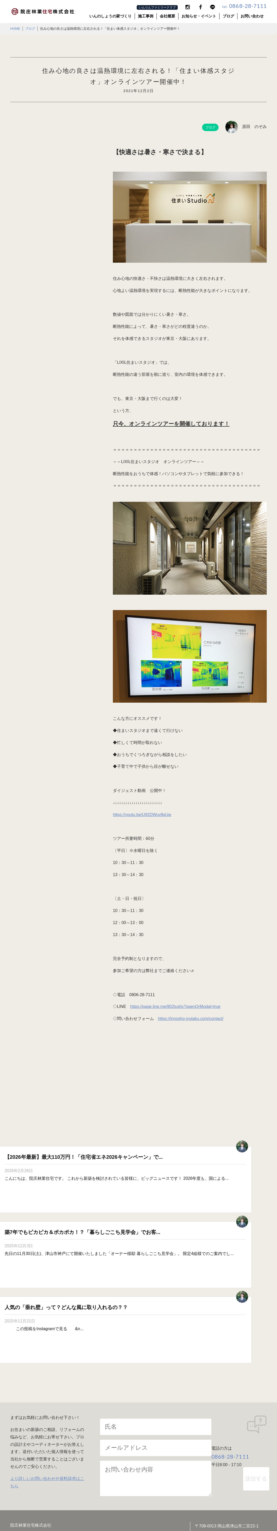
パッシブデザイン (162, 1425)
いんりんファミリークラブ (157, 7)
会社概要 (167, 16)
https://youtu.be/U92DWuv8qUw (142, 814)
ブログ (228, 16)
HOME (15, 29)
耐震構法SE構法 (229, 1425)
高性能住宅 (89, 1443)
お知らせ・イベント (199, 16)
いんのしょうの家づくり (110, 16)
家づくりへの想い (95, 1425)
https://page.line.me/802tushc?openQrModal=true (175, 1006)
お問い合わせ (252, 16)
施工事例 (145, 16)
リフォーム (224, 1443)
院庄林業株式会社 (163, 1513)
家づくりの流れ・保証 (166, 1443)
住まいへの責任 (160, 1434)
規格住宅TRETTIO (163, 1451)
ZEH (83, 1451)
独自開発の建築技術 (232, 1434)
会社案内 (23, 1425)
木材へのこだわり (95, 1434)
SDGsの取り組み (30, 1434)
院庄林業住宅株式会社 (134, 1513)
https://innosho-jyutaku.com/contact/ (190, 1018)
